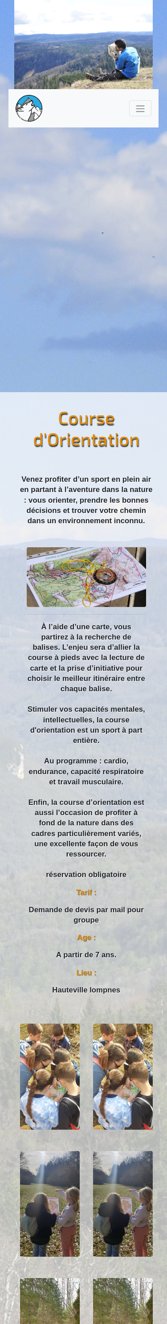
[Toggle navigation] (140, 108)
